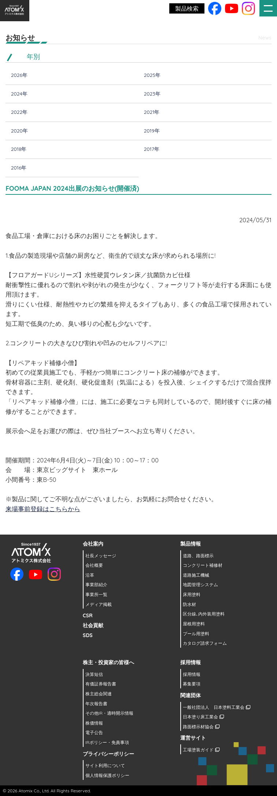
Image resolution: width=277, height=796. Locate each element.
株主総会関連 (98, 693)
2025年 (152, 75)
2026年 (19, 75)
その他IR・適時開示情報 (109, 713)
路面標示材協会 (201, 726)
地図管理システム (200, 584)
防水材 (189, 604)
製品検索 (187, 8)
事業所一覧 (96, 594)
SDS (88, 635)
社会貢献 (93, 625)
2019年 (151, 130)
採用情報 (191, 674)
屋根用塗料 (194, 623)
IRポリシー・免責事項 (107, 742)
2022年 (19, 112)
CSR (88, 615)
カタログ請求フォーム (205, 643)
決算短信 (94, 674)
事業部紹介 (96, 584)
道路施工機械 (196, 575)
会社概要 (94, 565)
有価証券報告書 (100, 684)
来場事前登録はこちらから (42, 509)
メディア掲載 (98, 604)
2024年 (19, 93)
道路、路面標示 (198, 555)
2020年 (19, 130)
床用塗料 (191, 594)
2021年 (151, 112)
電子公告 (94, 732)
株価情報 (94, 723)
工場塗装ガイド (201, 749)
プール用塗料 (196, 633)
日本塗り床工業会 (203, 716)
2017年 (151, 149)
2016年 (19, 167)
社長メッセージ (100, 555)
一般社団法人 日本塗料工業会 (216, 707)
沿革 (89, 575)
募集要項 (191, 684)
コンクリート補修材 (202, 565)
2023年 (152, 93)
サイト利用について (105, 765)
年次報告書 (96, 703)
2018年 (19, 149)
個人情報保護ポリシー (107, 775)
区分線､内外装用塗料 (204, 614)
